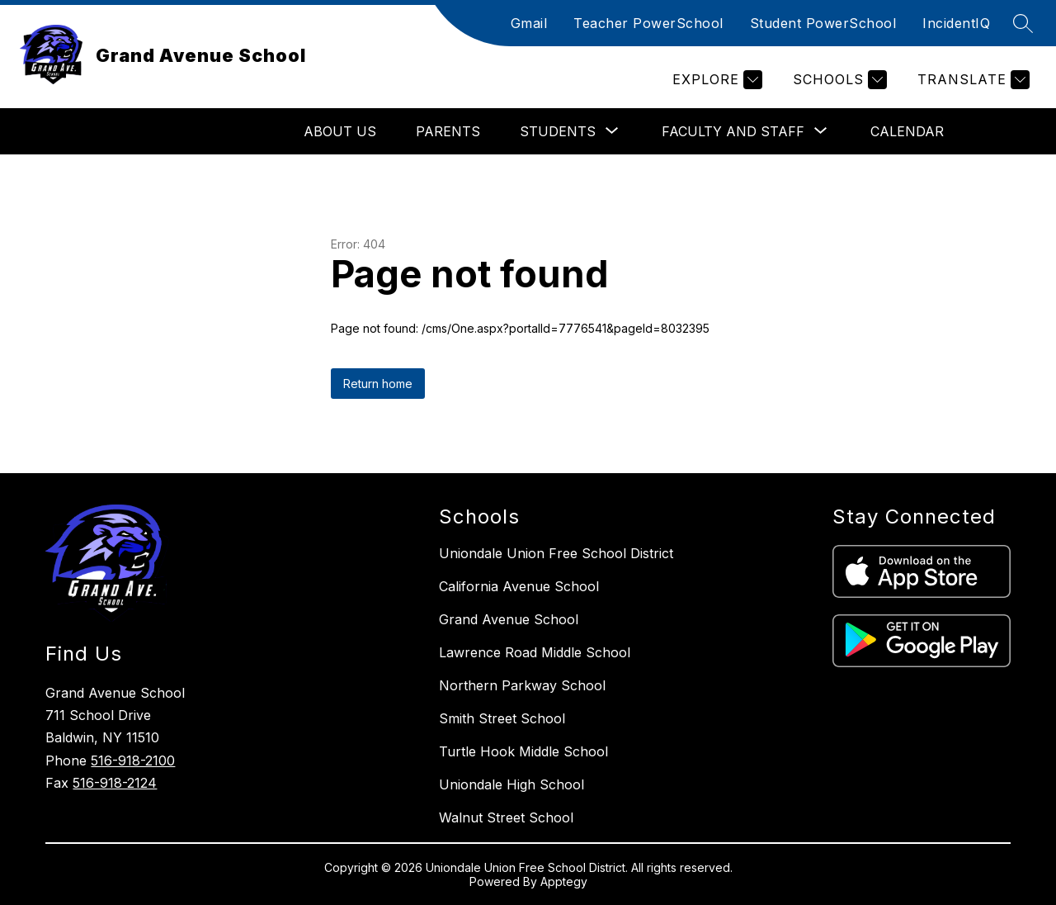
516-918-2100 (133, 760)
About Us (340, 131)
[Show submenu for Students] (558, 131)
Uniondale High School (511, 784)
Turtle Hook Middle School (523, 751)
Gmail (529, 23)
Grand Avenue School (508, 619)
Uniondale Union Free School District (556, 553)
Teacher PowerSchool (648, 23)
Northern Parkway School (522, 685)
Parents (448, 131)
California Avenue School (519, 586)
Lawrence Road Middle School (534, 652)
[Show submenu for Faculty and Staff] (733, 131)
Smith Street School (502, 718)
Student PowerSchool (823, 23)
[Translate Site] (971, 79)
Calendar (907, 131)
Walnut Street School (506, 817)
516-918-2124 (115, 783)
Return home (377, 384)
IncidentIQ (956, 23)
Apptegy (563, 881)
